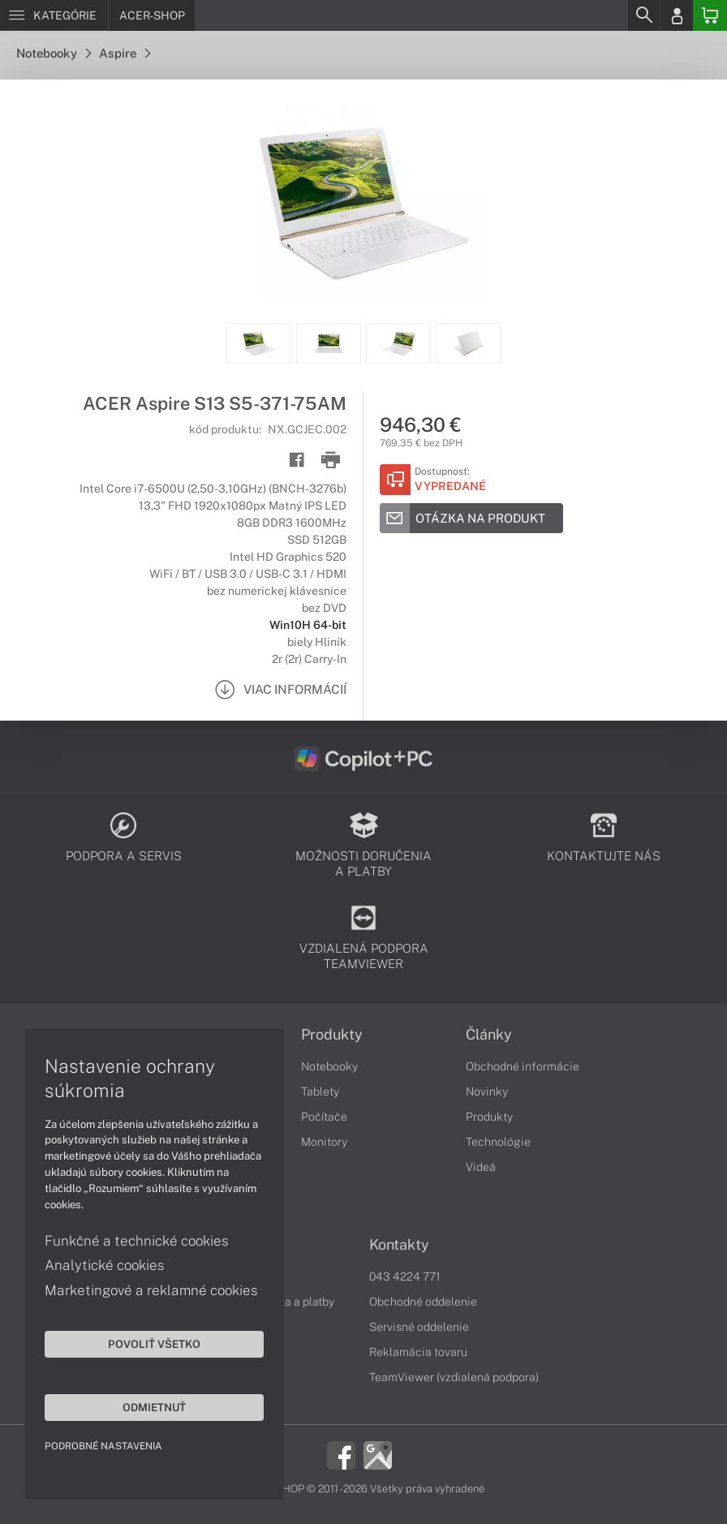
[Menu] (54, 15)
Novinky (487, 1091)
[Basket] (710, 15)
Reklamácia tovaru (418, 1351)
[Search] (643, 15)
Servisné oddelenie (419, 1326)
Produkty (332, 1034)
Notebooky (53, 53)
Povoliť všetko (154, 1343)
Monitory (324, 1141)
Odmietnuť (154, 1407)
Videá (481, 1166)
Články (489, 1034)
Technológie (498, 1141)
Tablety (320, 1091)
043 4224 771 (405, 1276)
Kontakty (399, 1245)
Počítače (324, 1116)
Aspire (124, 53)
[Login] (676, 15)
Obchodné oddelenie (423, 1301)
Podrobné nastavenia (103, 1446)
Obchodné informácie (522, 1066)
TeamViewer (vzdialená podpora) (454, 1377)
